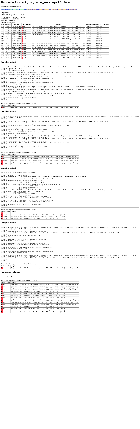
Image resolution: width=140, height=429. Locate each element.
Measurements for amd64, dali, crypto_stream (14, 9)
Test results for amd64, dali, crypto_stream (39, 9)
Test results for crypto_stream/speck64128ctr (64, 9)
